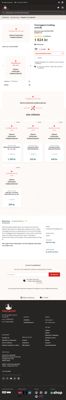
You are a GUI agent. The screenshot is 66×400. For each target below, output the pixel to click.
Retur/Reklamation (50, 345)
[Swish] (9, 392)
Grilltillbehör (5, 17)
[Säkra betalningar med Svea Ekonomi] (4, 392)
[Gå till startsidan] (5, 8)
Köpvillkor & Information (9, 340)
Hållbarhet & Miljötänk (51, 335)
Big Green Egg (15, 17)
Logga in (47, 330)
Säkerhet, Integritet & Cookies (10, 345)
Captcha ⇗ (39, 283)
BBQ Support (26, 345)
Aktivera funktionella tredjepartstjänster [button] (16, 71)
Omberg (24, 340)
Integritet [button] (47, 342)
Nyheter (47, 332)
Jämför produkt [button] (52, 252)
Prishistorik (38, 44)
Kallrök (47, 340)
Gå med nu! (54, 274)
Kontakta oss (5, 337)
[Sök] (33, 12)
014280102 (26, 320)
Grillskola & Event (50, 337)
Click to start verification (35, 281)
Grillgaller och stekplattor (27, 17)
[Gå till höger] (30, 65)
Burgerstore (25, 342)
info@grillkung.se (29, 322)
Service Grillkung (7, 342)
